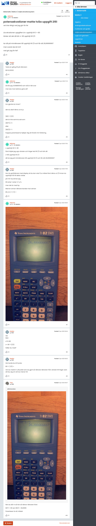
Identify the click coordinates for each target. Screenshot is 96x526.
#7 (67, 325)
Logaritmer (79, 39)
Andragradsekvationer (83, 26)
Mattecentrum (25, 4)
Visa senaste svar (64, 523)
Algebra (78, 22)
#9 (67, 376)
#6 (67, 196)
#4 (67, 137)
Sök (76, 3)
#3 (67, 93)
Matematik (7, 12)
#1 (69, 55)
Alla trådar (84, 18)
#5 (67, 162)
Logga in (68, 3)
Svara (9, 523)
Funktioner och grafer (82, 29)
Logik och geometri (81, 36)
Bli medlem (58, 3)
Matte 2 (14, 12)
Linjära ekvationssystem (26, 12)
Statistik (78, 42)
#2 (67, 74)
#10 (67, 515)
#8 (67, 352)
